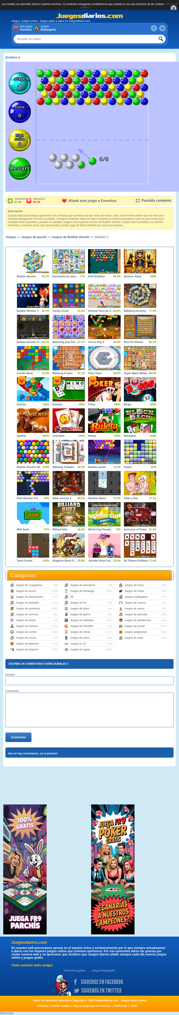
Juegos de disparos (27, 649)
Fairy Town (95, 373)
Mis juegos (27, 28)
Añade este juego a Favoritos (89, 200)
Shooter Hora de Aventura (101, 310)
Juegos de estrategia (82, 591)
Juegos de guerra (80, 614)
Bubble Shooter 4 (27, 310)
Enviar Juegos (61, 1005)
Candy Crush (61, 310)
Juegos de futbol (79, 608)
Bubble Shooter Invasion (30, 342)
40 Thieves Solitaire (136, 560)
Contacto (43, 1005)
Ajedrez (21, 435)
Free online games (74, 970)
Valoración (20, 200)
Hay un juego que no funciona (91, 1005)
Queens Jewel (132, 276)
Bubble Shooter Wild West (30, 467)
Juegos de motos (134, 591)
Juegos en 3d (78, 643)
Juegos (48, 28)
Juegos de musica (135, 602)
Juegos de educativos (82, 585)
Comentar (18, 737)
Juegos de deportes (27, 643)
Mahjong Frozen (62, 373)
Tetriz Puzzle (25, 560)
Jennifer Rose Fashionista (101, 560)
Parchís (21, 404)
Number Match (97, 498)
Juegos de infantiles (81, 626)
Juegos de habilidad (81, 620)
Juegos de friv (78, 602)
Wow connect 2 (62, 498)
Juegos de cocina (26, 637)
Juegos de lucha (134, 585)
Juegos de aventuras (28, 608)
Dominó (57, 404)
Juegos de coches (26, 631)
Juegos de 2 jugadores (29, 585)
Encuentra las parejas (65, 276)
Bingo (127, 404)
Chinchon (58, 435)
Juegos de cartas (26, 620)
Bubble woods (97, 467)
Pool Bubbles (96, 276)
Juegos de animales (27, 602)
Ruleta (92, 435)
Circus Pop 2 (96, 342)
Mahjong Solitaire (63, 467)
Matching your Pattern (65, 342)
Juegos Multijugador (103, 970)
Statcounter (6, 1013)
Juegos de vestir (134, 637)
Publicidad (120, 1005)
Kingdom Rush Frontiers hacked (65, 560)
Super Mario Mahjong (137, 373)
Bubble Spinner (26, 276)
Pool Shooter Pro (27, 498)
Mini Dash (23, 529)
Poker (91, 404)
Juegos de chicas (80, 631)
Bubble (10, 57)
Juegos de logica (80, 649)
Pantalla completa (153, 200)
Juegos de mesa (79, 637)
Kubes (128, 467)
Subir (134, 1005)
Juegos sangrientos (136, 631)
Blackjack (130, 435)
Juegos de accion (26, 591)
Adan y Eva (131, 498)
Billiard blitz (60, 529)
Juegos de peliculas (136, 614)
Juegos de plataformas (138, 620)
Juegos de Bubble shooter (71, 237)
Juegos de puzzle (33, 237)
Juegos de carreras (27, 614)
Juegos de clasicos (27, 626)
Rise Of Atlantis (133, 342)
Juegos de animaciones (29, 596)
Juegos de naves (134, 608)
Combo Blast (25, 373)
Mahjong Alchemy (135, 310)
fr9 (71, 596)
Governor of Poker (135, 529)
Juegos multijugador (136, 596)
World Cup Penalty (99, 529)
